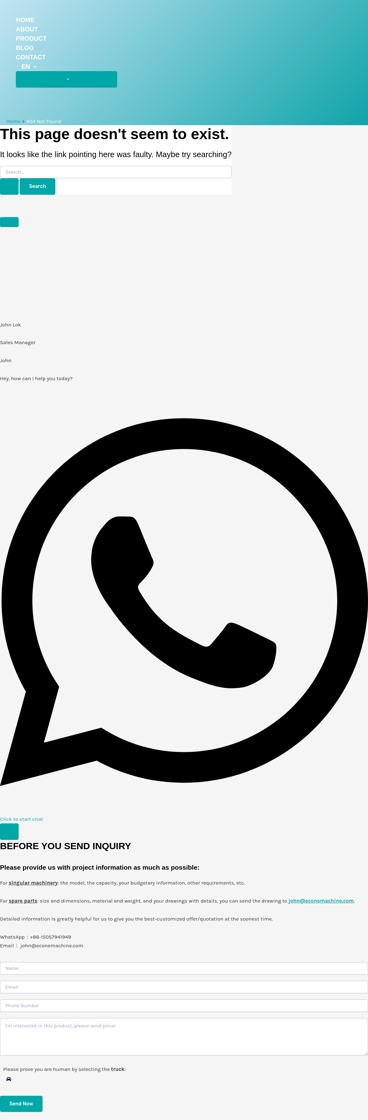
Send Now (21, 1104)
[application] (33, 66)
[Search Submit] (9, 186)
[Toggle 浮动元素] (9, 831)
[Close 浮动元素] (9, 222)
